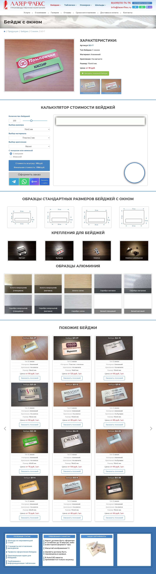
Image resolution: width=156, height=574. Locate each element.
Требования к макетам (59, 536)
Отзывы (67, 13)
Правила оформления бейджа (22, 552)
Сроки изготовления (86, 13)
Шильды (99, 5)
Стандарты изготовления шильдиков (20, 547)
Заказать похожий (29, 378)
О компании (40, 13)
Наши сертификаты (96, 536)
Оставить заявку (142, 3)
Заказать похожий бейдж (94, 73)
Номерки (85, 5)
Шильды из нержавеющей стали (20, 542)
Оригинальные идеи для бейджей (19, 557)
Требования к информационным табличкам (21, 562)
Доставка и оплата (109, 13)
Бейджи (54, 5)
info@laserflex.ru (121, 7)
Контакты (127, 13)
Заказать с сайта (44, 181)
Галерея (55, 13)
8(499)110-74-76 (121, 3)
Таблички (69, 5)
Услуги (27, 13)
